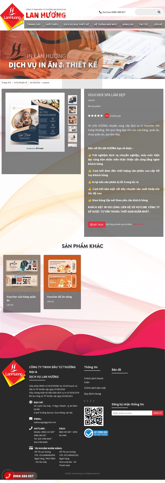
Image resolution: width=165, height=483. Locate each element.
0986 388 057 (139, 223)
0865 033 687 (65, 435)
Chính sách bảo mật (95, 391)
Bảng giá (127, 24)
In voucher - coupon (39, 82)
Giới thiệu (52, 24)
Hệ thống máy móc (105, 24)
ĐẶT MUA (96, 224)
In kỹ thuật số (20, 82)
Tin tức (143, 24)
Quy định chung (92, 396)
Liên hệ (158, 24)
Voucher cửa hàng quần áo (21, 301)
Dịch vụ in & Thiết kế (76, 24)
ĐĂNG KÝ (158, 416)
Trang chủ (33, 24)
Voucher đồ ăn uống (59, 300)
